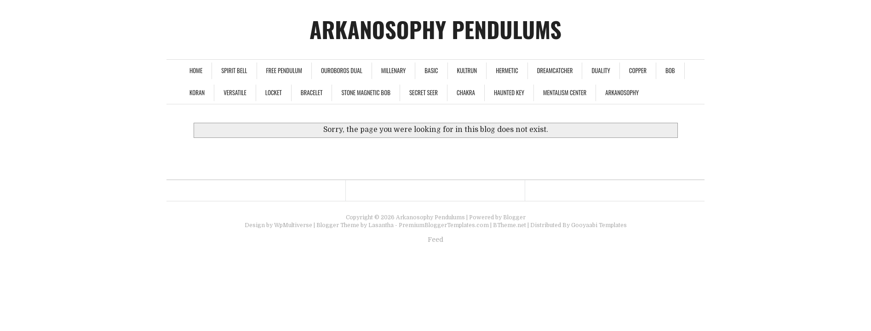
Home (195, 70)
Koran (197, 92)
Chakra (466, 92)
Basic (431, 70)
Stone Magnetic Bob (365, 92)
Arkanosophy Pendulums (435, 29)
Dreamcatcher (555, 70)
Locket (273, 92)
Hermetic (507, 70)
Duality (600, 70)
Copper (638, 70)
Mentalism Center (564, 92)
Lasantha (381, 225)
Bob (670, 70)
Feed (435, 239)
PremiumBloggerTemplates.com (444, 225)
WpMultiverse (293, 225)
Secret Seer (423, 92)
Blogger (514, 217)
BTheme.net (509, 225)
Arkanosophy (622, 92)
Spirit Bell (234, 70)
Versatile (234, 92)
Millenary (393, 70)
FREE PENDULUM (284, 70)
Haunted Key (509, 92)
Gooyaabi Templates (599, 225)
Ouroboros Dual (341, 70)
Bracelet (312, 92)
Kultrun (467, 70)
